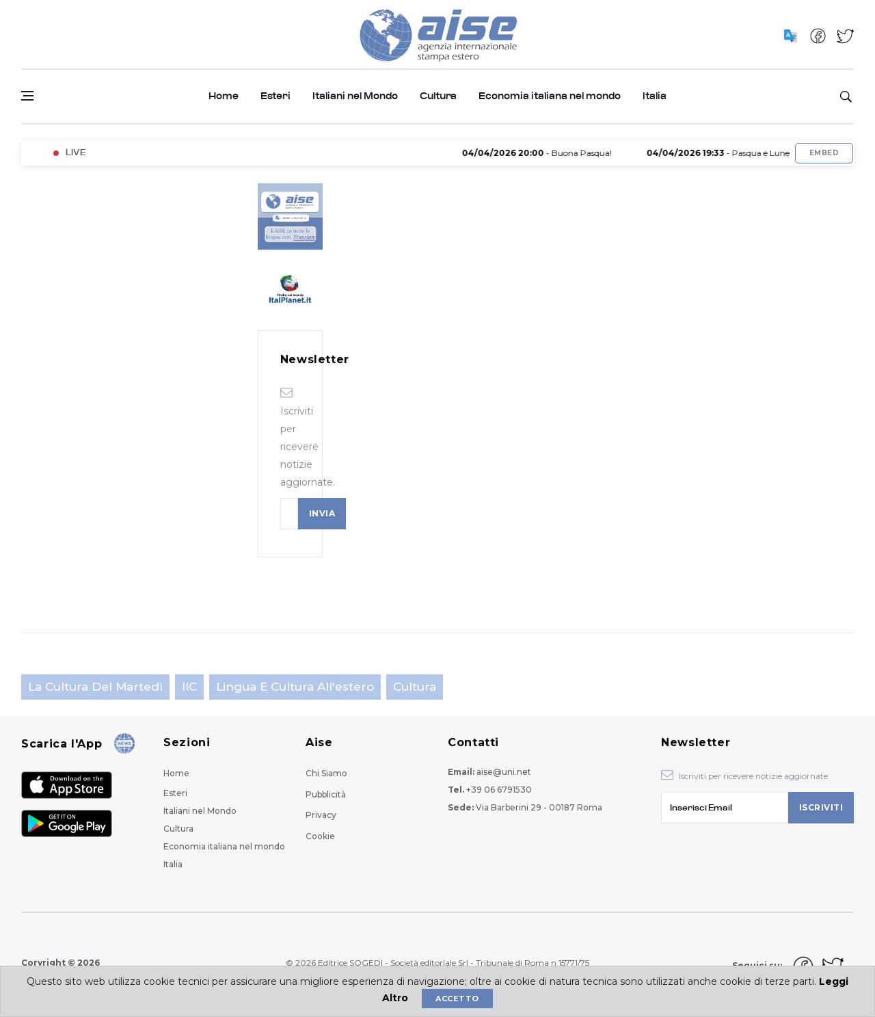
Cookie (320, 836)
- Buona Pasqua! (554, 153)
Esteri (275, 96)
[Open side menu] (27, 96)
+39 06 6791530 (499, 789)
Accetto (457, 998)
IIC (189, 687)
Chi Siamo (326, 773)
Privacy (321, 815)
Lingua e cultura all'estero (295, 687)
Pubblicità (326, 794)
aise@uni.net (503, 772)
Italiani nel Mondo (355, 96)
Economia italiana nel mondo (550, 96)
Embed (824, 152)
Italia (655, 96)
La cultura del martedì (95, 687)
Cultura (438, 96)
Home (223, 96)
